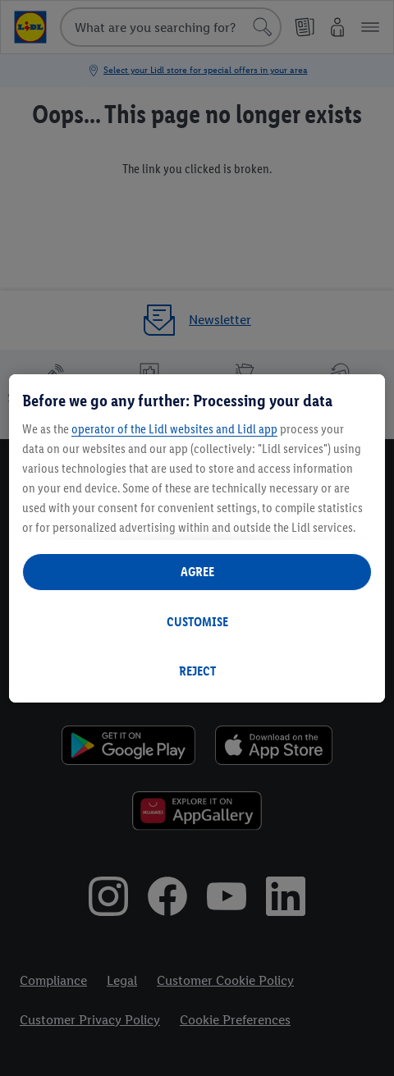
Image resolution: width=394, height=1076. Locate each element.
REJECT (197, 671)
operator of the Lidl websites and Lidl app (174, 429)
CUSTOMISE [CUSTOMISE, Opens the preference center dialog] (197, 622)
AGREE (197, 571)
